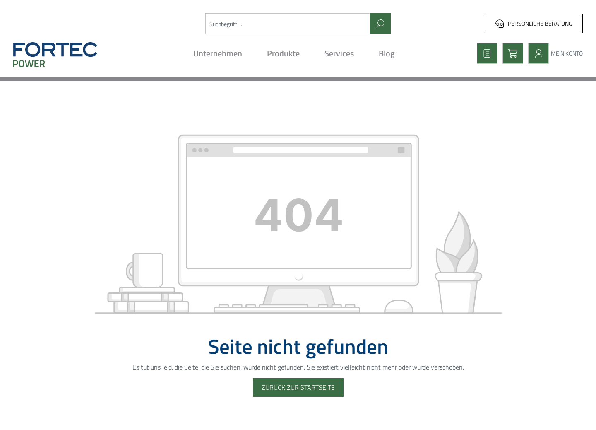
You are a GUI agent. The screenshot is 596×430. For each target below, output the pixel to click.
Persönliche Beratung (533, 23)
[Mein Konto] (553, 53)
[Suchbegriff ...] (287, 23)
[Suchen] (380, 23)
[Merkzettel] (484, 53)
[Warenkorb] (510, 53)
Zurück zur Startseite (298, 387)
